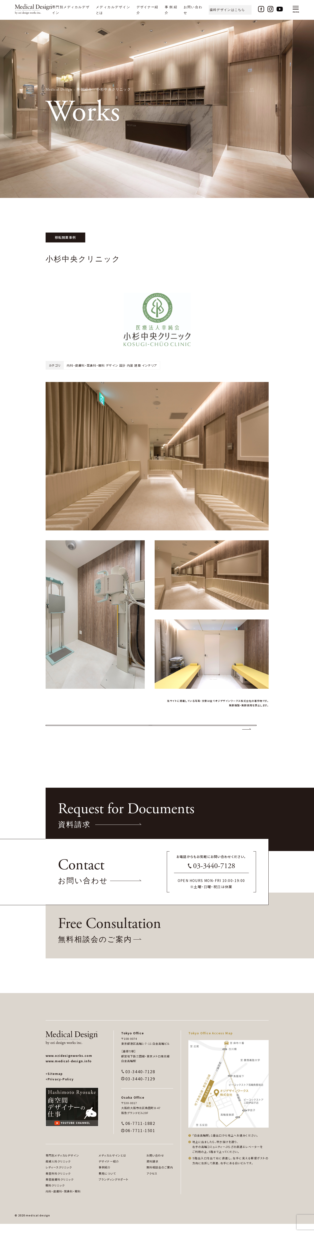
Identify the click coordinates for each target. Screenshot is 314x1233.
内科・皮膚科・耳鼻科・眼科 (63, 1200)
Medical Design (59, 89)
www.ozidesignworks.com (69, 1065)
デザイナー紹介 (109, 1170)
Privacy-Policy (60, 1088)
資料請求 (152, 1170)
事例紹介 (84, 89)
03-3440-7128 (214, 875)
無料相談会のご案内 (159, 1176)
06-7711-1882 (140, 1132)
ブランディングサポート (113, 1188)
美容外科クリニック (58, 1182)
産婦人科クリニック (58, 1170)
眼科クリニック (55, 1194)
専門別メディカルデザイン (62, 1164)
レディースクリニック (59, 1176)
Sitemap (54, 1083)
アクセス (151, 1182)
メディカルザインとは (112, 1164)
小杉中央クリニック (113, 89)
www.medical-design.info (69, 1070)
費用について (107, 1182)
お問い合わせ (155, 1164)
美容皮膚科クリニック (60, 1188)
